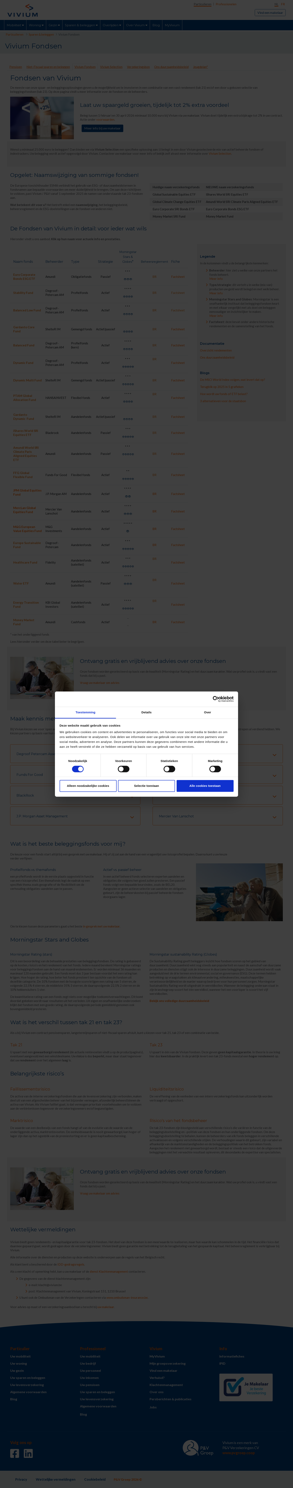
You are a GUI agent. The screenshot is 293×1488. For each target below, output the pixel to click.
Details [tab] (146, 712)
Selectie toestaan (146, 786)
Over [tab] (207, 712)
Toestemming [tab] (85, 712)
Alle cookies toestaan (205, 786)
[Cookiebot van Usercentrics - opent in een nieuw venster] (216, 699)
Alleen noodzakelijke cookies (88, 786)
